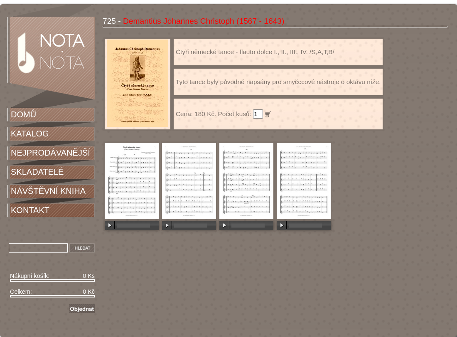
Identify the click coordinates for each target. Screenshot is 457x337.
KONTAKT (30, 210)
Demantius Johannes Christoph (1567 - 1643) (203, 21)
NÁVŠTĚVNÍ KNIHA (48, 191)
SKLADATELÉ (37, 171)
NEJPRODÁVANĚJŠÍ (50, 152)
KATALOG (30, 133)
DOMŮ (23, 114)
